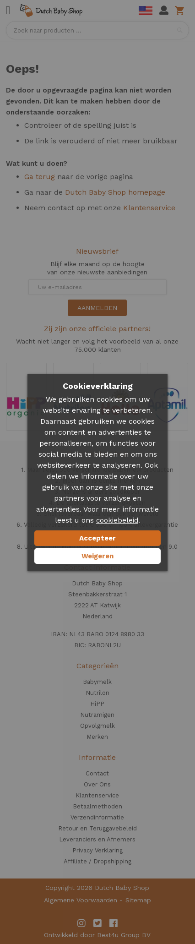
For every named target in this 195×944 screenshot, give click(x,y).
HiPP (97, 703)
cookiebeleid (117, 520)
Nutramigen (97, 714)
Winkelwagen (181, 10)
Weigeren (97, 556)
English (145, 10)
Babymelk (97, 681)
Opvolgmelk (97, 725)
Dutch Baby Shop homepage (115, 192)
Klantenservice (149, 207)
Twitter (97, 923)
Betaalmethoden (97, 806)
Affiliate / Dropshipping (97, 861)
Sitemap (138, 900)
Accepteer (97, 538)
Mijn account (164, 10)
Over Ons (97, 784)
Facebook (113, 923)
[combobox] (97, 30)
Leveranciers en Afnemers (97, 839)
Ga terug (39, 176)
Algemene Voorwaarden (80, 900)
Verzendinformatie (97, 817)
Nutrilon (97, 692)
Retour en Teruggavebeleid (97, 828)
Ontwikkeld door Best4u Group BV (97, 935)
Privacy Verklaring (97, 850)
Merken (97, 736)
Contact (97, 773)
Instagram (81, 923)
